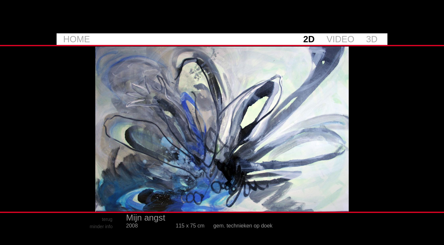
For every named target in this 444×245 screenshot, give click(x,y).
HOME (76, 39)
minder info (101, 226)
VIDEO (340, 39)
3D (371, 39)
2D (309, 39)
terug (107, 219)
